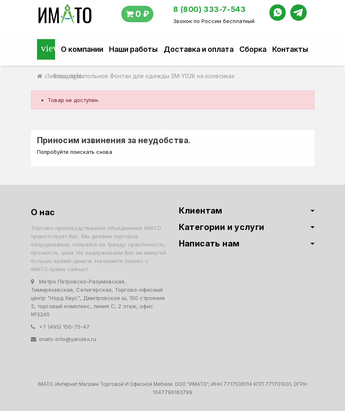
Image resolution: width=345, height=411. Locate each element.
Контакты (290, 49)
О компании (82, 49)
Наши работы (133, 49)
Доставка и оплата (199, 49)
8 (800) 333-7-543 (209, 9)
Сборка (252, 49)
